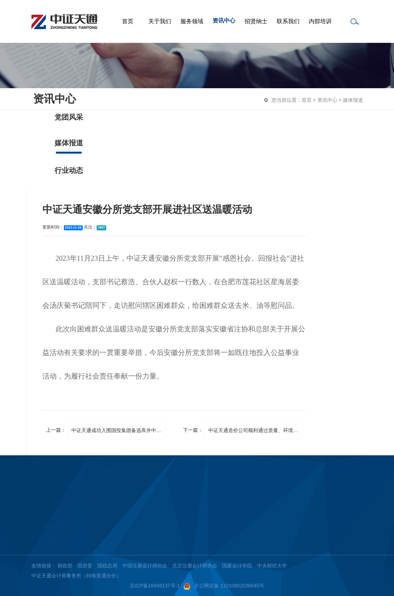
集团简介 (41, 489)
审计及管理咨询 (105, 489)
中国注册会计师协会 (144, 566)
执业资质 (41, 514)
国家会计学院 (237, 566)
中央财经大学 (272, 566)
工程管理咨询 (103, 502)
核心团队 (41, 502)
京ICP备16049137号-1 (155, 586)
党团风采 (155, 489)
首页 (307, 100)
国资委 (84, 566)
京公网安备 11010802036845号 (223, 586)
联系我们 (215, 489)
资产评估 (98, 514)
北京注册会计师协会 (194, 566)
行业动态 (155, 514)
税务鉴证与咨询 (105, 526)
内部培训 (215, 507)
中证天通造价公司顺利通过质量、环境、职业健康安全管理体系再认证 (255, 430)
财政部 (64, 566)
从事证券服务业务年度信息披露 (53, 532)
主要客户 (98, 538)
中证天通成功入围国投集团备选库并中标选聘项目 (118, 430)
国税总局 (107, 566)
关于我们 (43, 472)
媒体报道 (353, 100)
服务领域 (100, 472)
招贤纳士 (215, 472)
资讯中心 (327, 100)
